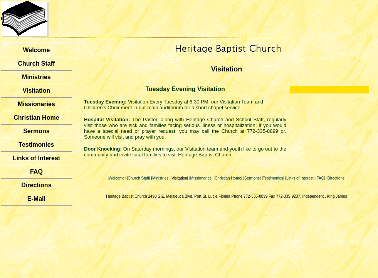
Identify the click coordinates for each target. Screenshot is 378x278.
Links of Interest (36, 158)
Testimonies (36, 144)
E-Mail (36, 198)
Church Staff (36, 63)
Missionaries (36, 104)
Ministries (36, 77)
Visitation (36, 90)
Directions (36, 185)
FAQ (36, 171)
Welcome (36, 50)
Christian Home (36, 117)
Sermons (36, 131)
